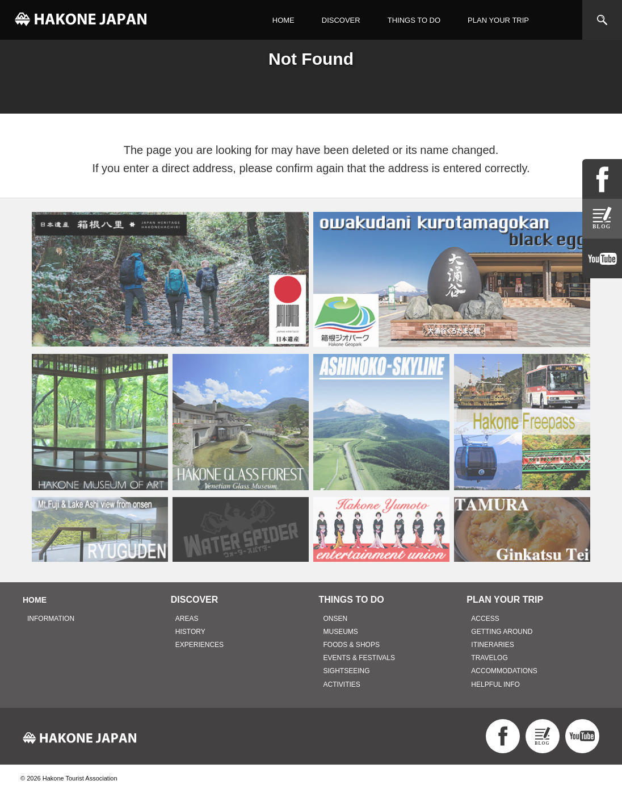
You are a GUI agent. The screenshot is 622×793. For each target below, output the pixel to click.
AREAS (187, 619)
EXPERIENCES (199, 645)
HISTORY (190, 632)
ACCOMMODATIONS (504, 671)
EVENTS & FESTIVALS (359, 658)
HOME (283, 20)
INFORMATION (50, 619)
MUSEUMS (340, 632)
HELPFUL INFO (495, 684)
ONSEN (335, 619)
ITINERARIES (492, 645)
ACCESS (485, 619)
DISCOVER (341, 20)
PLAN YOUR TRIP (498, 20)
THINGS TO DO (414, 20)
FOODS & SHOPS (351, 645)
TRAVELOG (489, 658)
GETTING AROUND (501, 632)
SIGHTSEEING (346, 671)
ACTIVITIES (341, 684)
